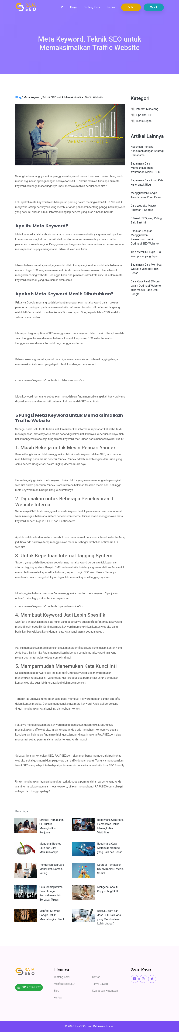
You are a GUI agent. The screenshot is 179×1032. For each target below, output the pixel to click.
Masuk (153, 7)
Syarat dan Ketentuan (105, 990)
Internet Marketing (147, 109)
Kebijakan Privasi (103, 1026)
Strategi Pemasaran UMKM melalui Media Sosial (110, 869)
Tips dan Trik (144, 115)
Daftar (131, 7)
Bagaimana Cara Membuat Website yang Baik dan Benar (109, 848)
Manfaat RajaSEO (64, 984)
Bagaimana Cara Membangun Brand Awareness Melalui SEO (145, 168)
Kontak (111, 7)
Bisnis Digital (144, 121)
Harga (73, 7)
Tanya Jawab (100, 984)
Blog (18, 97)
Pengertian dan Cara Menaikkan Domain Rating (51, 869)
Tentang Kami (92, 7)
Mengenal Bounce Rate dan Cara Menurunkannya (50, 848)
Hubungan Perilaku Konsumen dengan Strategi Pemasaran (147, 151)
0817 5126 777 (31, 987)
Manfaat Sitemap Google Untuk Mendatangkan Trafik (52, 915)
